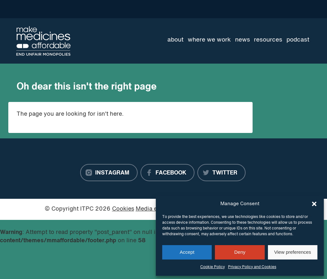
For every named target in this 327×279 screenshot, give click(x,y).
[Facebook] (167, 172)
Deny (239, 252)
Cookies (123, 209)
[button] (314, 204)
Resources (268, 40)
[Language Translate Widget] (288, 9)
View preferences (292, 252)
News (242, 40)
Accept (187, 252)
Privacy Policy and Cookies (252, 267)
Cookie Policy (212, 267)
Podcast (297, 40)
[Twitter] (221, 172)
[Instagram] (109, 172)
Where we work (209, 40)
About (175, 40)
